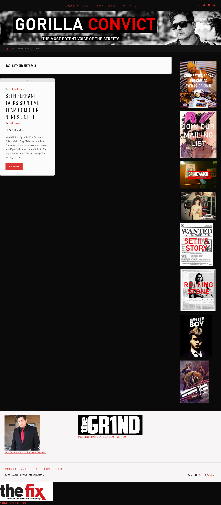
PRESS (60, 468)
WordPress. (211, 475)
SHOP (35, 468)
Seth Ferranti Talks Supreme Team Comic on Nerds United (22, 157)
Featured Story (16, 140)
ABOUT (24, 468)
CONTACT (47, 468)
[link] (135, 5)
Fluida (201, 475)
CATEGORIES (10, 468)
